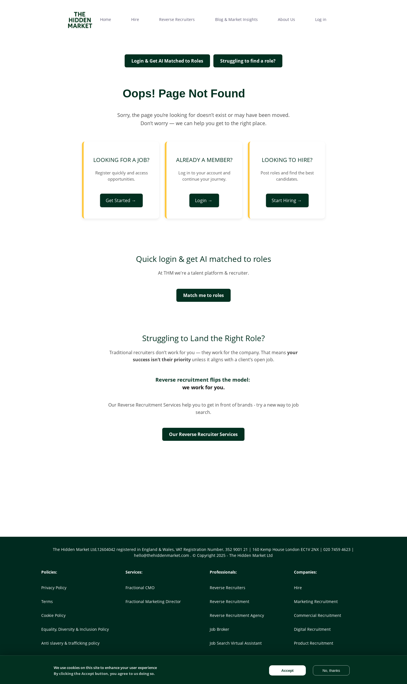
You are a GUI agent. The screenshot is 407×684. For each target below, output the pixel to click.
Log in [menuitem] (320, 19)
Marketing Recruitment (316, 601)
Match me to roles (203, 295)
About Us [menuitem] (286, 19)
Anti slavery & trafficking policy (70, 643)
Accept (287, 670)
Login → (204, 200)
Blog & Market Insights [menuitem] (236, 19)
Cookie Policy (53, 615)
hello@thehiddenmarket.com (162, 555)
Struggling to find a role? (248, 61)
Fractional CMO (140, 587)
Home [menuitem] (105, 19)
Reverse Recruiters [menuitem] (177, 19)
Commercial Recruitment (317, 615)
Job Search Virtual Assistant (236, 643)
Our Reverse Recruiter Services (203, 434)
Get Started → (121, 200)
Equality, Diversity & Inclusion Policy (75, 629)
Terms (47, 601)
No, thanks (331, 670)
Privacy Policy (53, 587)
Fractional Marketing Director (153, 601)
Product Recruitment (313, 643)
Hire (298, 587)
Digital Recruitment (312, 629)
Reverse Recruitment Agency (237, 615)
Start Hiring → (287, 200)
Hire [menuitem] (135, 19)
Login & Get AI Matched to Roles (167, 61)
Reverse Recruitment (229, 601)
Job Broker (219, 629)
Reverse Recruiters (227, 587)
